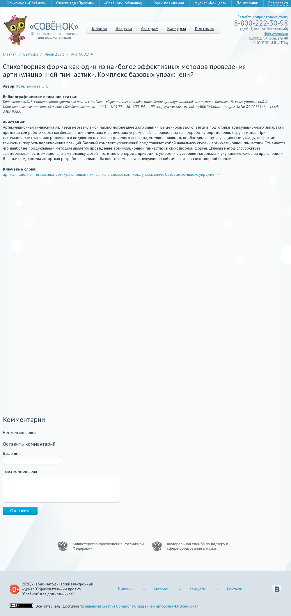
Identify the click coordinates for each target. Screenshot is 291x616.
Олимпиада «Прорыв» (75, 3)
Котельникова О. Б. (32, 86)
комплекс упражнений (143, 174)
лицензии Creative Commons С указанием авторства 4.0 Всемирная (141, 606)
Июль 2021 (54, 54)
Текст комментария (20, 471)
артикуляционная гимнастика (28, 174)
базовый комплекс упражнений (193, 174)
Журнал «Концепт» (210, 3)
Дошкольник (247, 3)
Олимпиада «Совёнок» (26, 3)
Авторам (149, 28)
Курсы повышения (168, 3)
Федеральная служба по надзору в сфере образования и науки (197, 546)
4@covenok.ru (276, 33)
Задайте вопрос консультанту (262, 17)
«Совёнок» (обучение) (123, 3)
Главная (99, 28)
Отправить (20, 510)
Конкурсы (176, 28)
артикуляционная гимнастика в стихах (89, 174)
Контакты (204, 28)
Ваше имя (12, 453)
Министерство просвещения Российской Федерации (108, 546)
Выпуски (124, 28)
